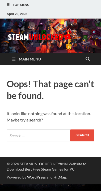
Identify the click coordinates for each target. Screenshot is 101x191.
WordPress (36, 177)
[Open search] (88, 59)
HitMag (59, 177)
